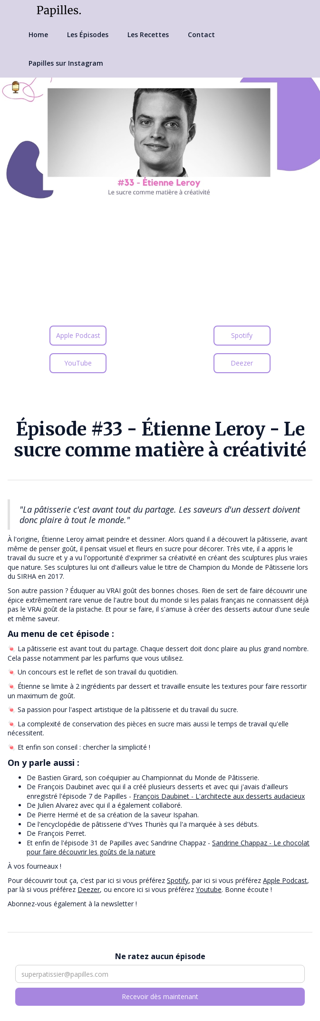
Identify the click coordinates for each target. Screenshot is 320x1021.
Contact (201, 34)
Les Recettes (148, 34)
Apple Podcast (78, 335)
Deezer (242, 362)
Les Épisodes (87, 34)
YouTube (78, 362)
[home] (56, 10)
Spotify (241, 335)
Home (38, 34)
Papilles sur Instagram (66, 63)
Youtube (209, 889)
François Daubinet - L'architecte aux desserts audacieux (219, 796)
